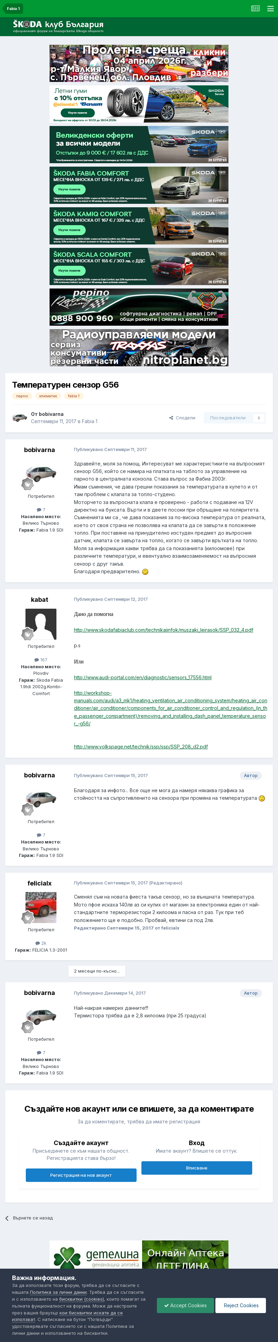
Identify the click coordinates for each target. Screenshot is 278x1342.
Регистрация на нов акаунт (81, 1175)
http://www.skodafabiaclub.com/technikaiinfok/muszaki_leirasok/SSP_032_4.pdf (163, 630)
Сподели (182, 417)
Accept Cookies (185, 1305)
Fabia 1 (89, 421)
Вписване (196, 1168)
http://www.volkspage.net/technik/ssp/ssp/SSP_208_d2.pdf (141, 746)
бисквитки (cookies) (81, 1299)
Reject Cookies (241, 1305)
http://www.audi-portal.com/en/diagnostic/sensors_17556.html (143, 677)
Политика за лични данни (58, 1292)
